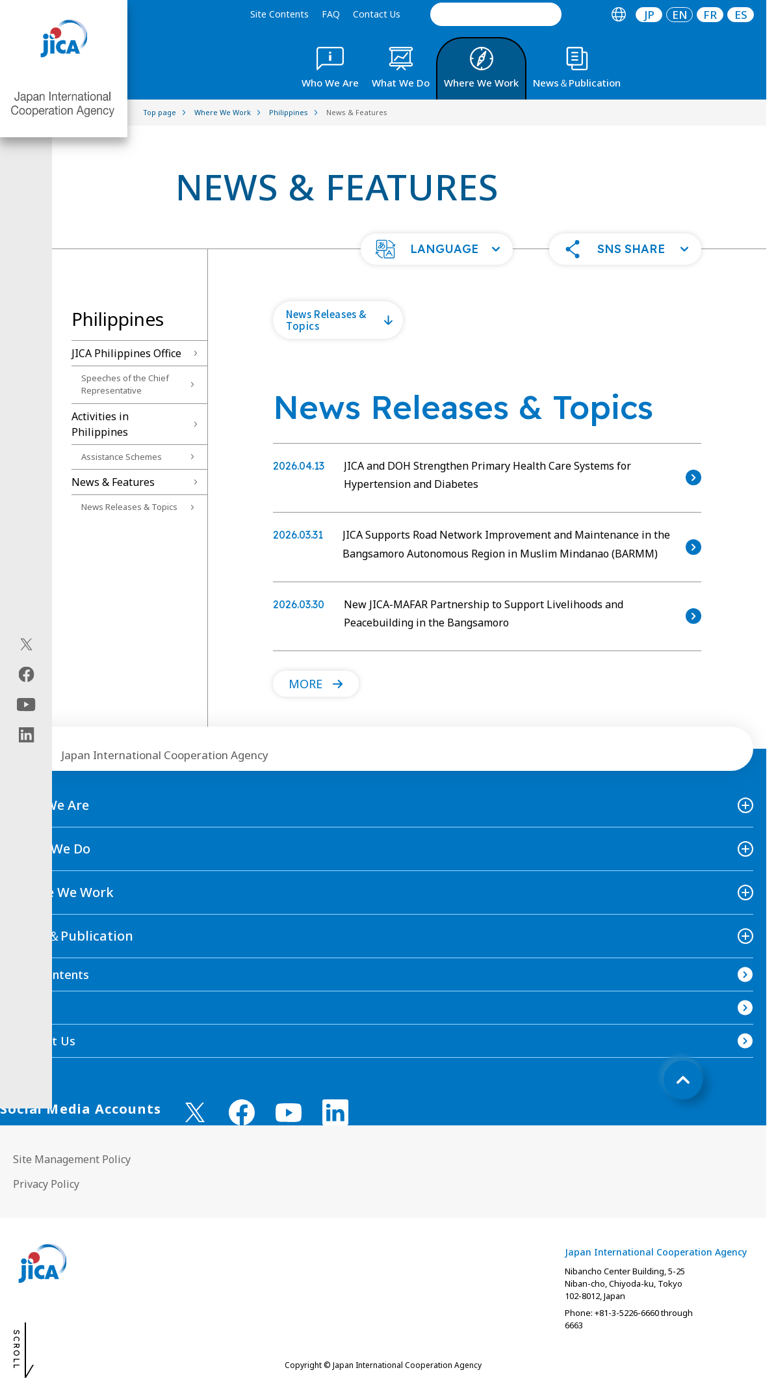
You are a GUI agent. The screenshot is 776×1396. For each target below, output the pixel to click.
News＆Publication (73, 936)
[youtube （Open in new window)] (289, 1112)
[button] (437, 249)
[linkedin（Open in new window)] (26, 735)
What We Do (51, 848)
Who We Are (51, 805)
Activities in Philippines (100, 424)
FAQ (331, 14)
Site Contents (279, 14)
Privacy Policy (46, 1184)
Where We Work (63, 892)
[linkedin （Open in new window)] (335, 1112)
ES (740, 14)
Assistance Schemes (121, 457)
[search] (496, 14)
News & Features (113, 482)
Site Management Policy (72, 1159)
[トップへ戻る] (683, 1079)
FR (710, 14)
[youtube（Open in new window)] (26, 705)
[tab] (618, 14)
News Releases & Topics (129, 507)
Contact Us (376, 14)
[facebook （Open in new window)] (242, 1112)
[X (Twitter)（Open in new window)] (26, 644)
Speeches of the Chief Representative (125, 384)
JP (649, 14)
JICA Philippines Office (126, 353)
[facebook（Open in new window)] (26, 674)
